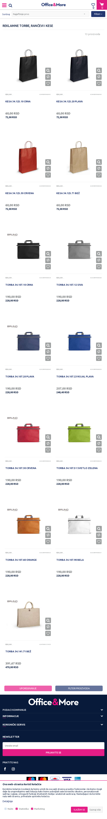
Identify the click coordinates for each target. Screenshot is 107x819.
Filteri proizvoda (79, 688)
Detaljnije (8, 801)
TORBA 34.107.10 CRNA (19, 284)
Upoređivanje (28, 688)
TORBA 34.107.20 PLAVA (19, 376)
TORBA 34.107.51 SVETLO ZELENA (77, 468)
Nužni (10, 809)
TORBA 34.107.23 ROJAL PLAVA (75, 376)
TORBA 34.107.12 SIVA (69, 284)
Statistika (24, 809)
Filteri (98, 14)
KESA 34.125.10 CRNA (18, 101)
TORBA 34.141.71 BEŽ (18, 651)
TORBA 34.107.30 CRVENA (20, 468)
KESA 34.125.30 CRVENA (19, 193)
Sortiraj (6, 14)
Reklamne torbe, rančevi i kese (9, 94)
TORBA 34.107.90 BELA (70, 559)
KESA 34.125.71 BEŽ (68, 193)
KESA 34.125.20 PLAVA (69, 101)
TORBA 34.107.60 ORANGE (21, 559)
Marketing (39, 809)
